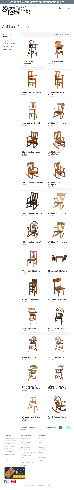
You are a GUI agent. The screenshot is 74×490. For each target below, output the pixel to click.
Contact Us (41, 450)
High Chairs (7, 41)
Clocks (5, 457)
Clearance (6, 459)
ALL (68, 427)
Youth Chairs (8, 49)
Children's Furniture (9, 454)
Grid (67, 34)
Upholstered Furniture (10, 443)
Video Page (24, 460)
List (61, 34)
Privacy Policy (42, 457)
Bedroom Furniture (9, 446)
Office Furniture (8, 448)
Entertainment (8, 451)
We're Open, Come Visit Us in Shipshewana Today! (37, 2)
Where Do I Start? (26, 447)
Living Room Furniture (10, 440)
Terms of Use (41, 455)
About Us (40, 438)
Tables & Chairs (9, 46)
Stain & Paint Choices (27, 450)
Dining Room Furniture (10, 438)
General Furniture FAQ (27, 462)
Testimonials (24, 465)
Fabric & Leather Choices (28, 452)
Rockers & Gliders (9, 44)
